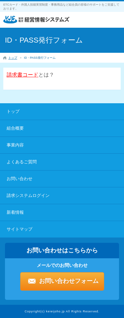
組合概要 (15, 128)
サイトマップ (19, 229)
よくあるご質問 (22, 161)
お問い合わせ (19, 178)
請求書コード (22, 75)
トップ (13, 111)
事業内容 (15, 145)
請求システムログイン (28, 195)
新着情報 (15, 212)
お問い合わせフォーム (69, 281)
